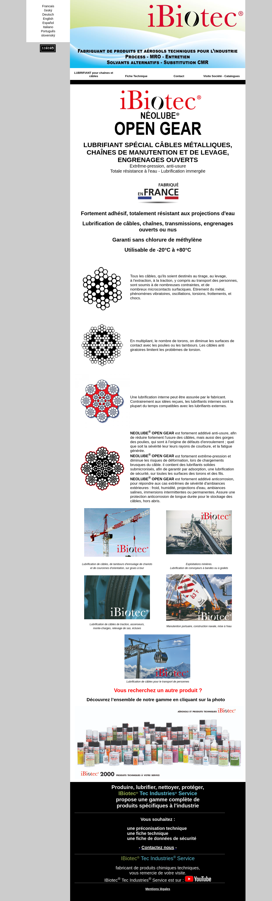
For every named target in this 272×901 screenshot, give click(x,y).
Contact (179, 76)
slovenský (48, 35)
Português (48, 31)
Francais (48, 6)
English (48, 18)
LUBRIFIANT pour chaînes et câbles (93, 74)
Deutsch (48, 14)
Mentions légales (158, 889)
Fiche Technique (136, 76)
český (48, 10)
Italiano (48, 27)
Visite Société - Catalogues (221, 76)
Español (48, 23)
